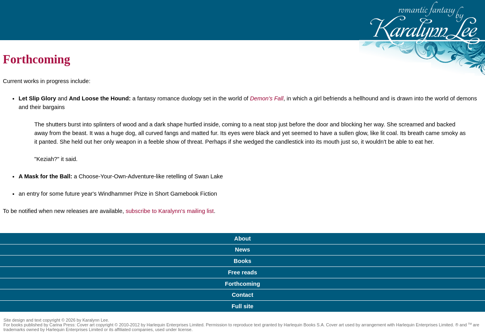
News (242, 249)
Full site (242, 306)
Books (242, 261)
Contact (242, 295)
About (242, 238)
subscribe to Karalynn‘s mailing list (169, 211)
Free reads (242, 272)
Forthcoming (242, 284)
